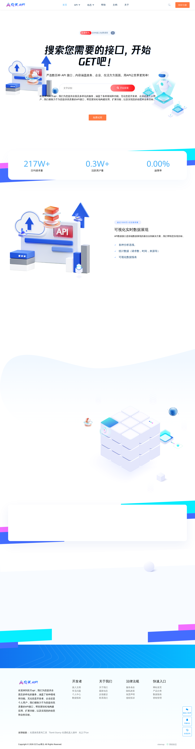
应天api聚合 (39, 744)
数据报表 (76, 698)
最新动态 (103, 691)
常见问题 (76, 691)
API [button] (77, 5)
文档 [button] (115, 5)
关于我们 (103, 687)
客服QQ (187, 721)
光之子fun (84, 732)
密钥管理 (157, 698)
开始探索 (123, 88)
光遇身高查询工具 (38, 732)
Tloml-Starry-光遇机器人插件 (63, 732)
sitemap (160, 744)
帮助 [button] (103, 5)
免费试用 (97, 117)
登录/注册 (182, 5)
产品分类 (157, 691)
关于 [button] (126, 5)
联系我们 (103, 698)
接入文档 (76, 687)
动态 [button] (90, 5)
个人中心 (76, 694)
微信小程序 (187, 711)
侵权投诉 (130, 698)
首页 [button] (65, 5)
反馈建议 (103, 694)
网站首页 (157, 687)
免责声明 (130, 694)
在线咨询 (187, 732)
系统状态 (171, 744)
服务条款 (130, 687)
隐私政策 (130, 691)
